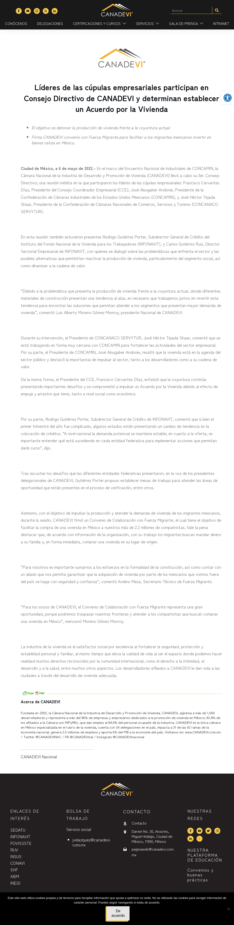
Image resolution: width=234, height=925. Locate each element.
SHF (14, 869)
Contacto (139, 823)
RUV (14, 850)
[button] (227, 97)
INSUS (15, 856)
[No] (228, 908)
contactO (137, 811)
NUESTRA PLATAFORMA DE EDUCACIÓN (204, 855)
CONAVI (17, 863)
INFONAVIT (20, 836)
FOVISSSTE (21, 843)
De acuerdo (118, 913)
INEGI (15, 883)
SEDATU (17, 830)
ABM (14, 876)
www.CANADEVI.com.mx (203, 731)
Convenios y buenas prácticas (200, 875)
